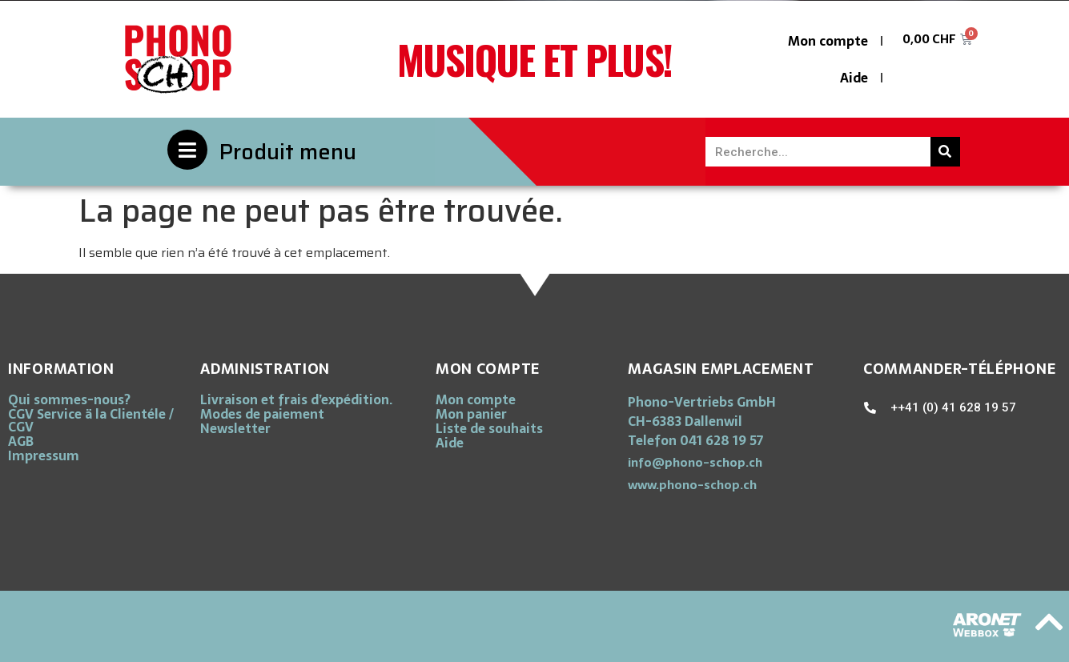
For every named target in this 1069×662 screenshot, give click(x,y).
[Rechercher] (945, 152)
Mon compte (828, 40)
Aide (854, 77)
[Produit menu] (187, 150)
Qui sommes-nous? (69, 399)
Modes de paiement (262, 414)
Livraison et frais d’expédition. (296, 399)
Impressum (43, 455)
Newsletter (235, 428)
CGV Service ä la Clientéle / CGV (91, 420)
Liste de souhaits (489, 428)
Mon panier (471, 414)
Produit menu (287, 151)
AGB (21, 441)
